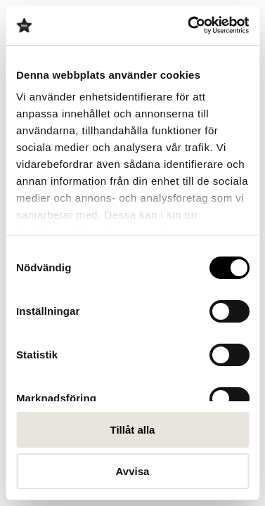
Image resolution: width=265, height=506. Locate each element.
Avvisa (133, 471)
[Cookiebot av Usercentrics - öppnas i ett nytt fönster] (189, 25)
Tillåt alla (132, 430)
